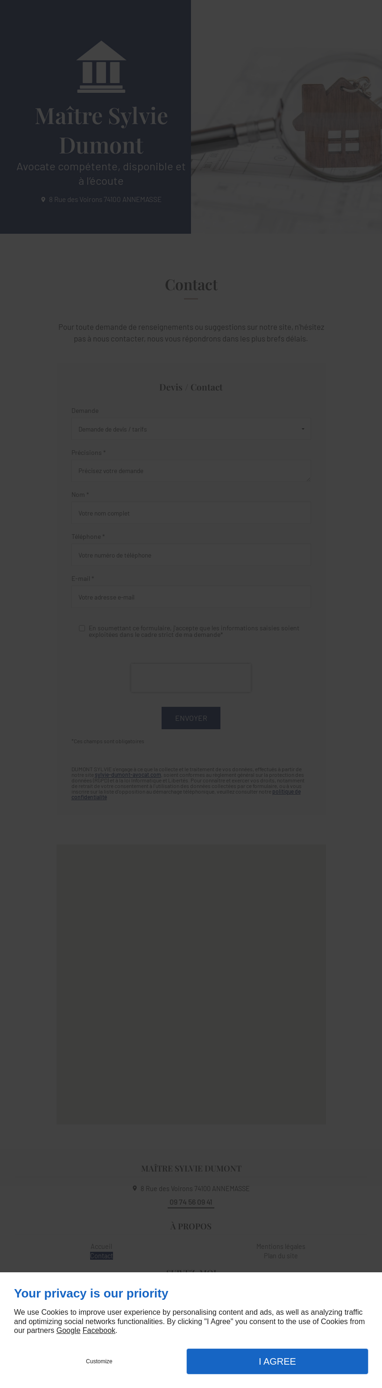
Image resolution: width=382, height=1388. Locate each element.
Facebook (99, 1330)
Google (69, 1330)
